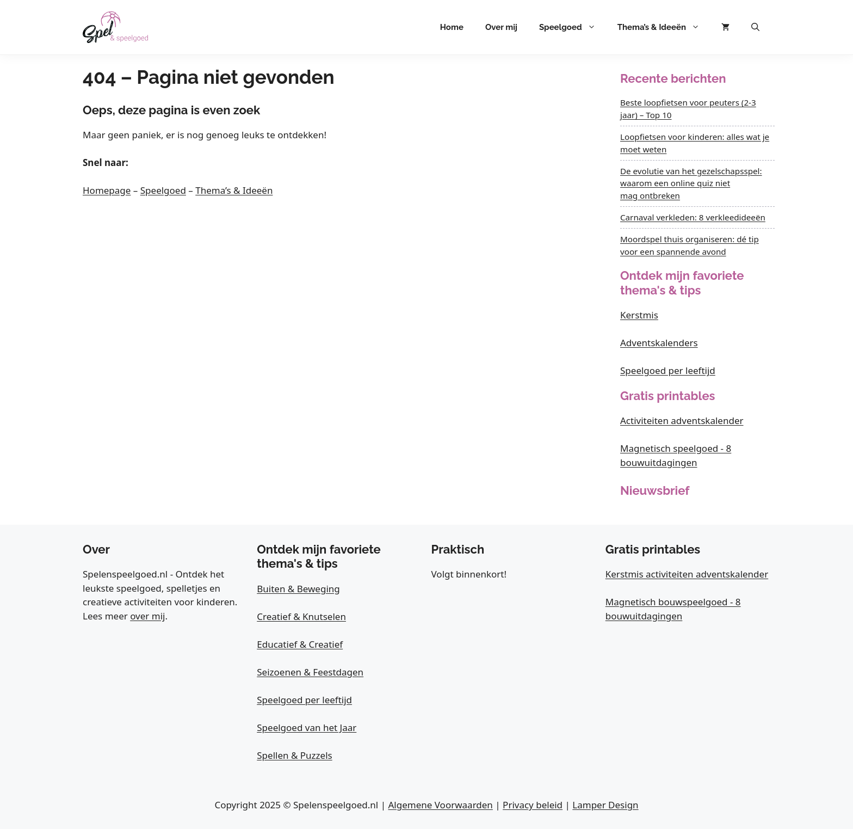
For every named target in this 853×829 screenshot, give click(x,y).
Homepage (107, 190)
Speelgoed (573, 27)
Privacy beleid (533, 805)
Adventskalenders (659, 342)
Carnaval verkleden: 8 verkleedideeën (692, 217)
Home (451, 27)
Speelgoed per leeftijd (667, 370)
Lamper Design (605, 805)
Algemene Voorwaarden (440, 805)
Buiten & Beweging (298, 588)
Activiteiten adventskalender (682, 420)
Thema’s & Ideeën (663, 27)
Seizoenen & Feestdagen (310, 672)
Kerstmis (639, 315)
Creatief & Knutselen (301, 616)
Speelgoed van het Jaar (306, 727)
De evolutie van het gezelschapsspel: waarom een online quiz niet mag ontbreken (691, 183)
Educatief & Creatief (300, 644)
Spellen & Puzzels (294, 755)
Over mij (501, 27)
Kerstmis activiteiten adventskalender (686, 574)
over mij (147, 616)
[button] (755, 27)
